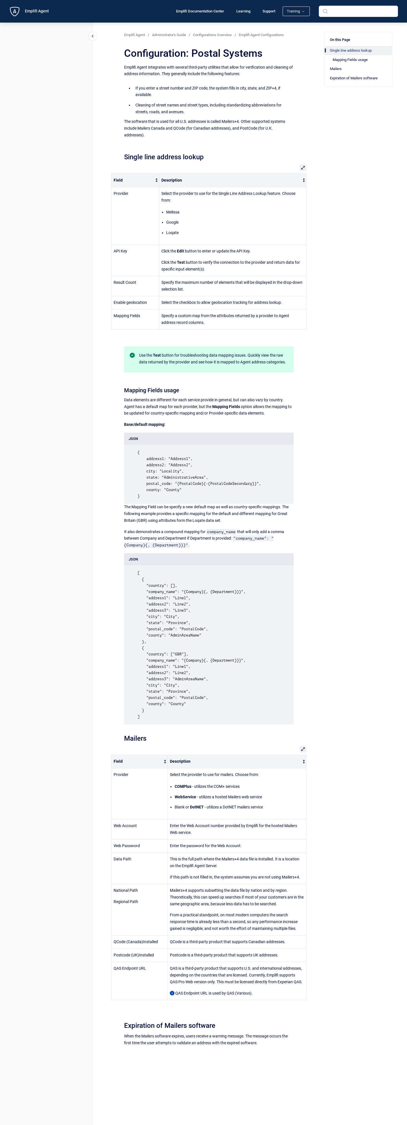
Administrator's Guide (169, 35)
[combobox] (358, 11)
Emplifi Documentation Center (200, 11)
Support (269, 11)
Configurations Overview (212, 35)
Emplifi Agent (37, 11)
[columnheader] (135, 180)
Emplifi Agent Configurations (261, 35)
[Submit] (325, 11)
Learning (243, 11)
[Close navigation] (92, 36)
